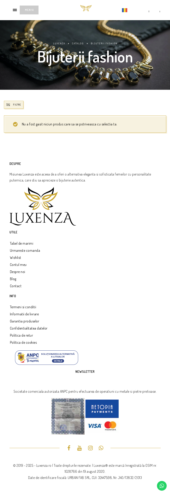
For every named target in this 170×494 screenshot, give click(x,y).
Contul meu (18, 264)
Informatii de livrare (24, 314)
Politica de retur (21, 335)
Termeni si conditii (23, 307)
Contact (16, 286)
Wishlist (15, 257)
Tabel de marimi (21, 243)
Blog (13, 279)
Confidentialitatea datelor (29, 328)
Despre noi (17, 271)
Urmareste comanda (25, 250)
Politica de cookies (23, 342)
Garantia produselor (24, 321)
